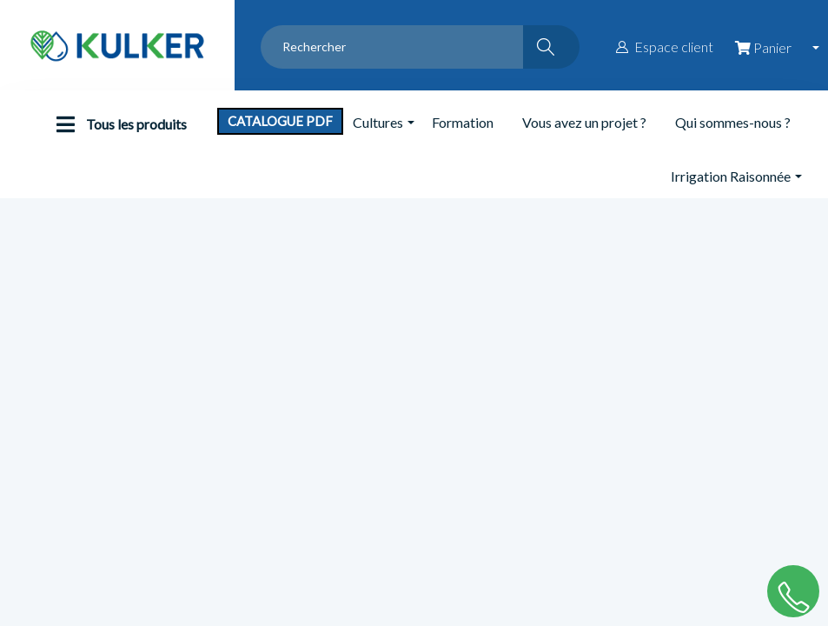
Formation (462, 122)
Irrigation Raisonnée (731, 176)
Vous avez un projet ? (584, 122)
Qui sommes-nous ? (733, 122)
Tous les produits (117, 124)
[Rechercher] (551, 47)
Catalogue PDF (280, 121)
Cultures (378, 122)
